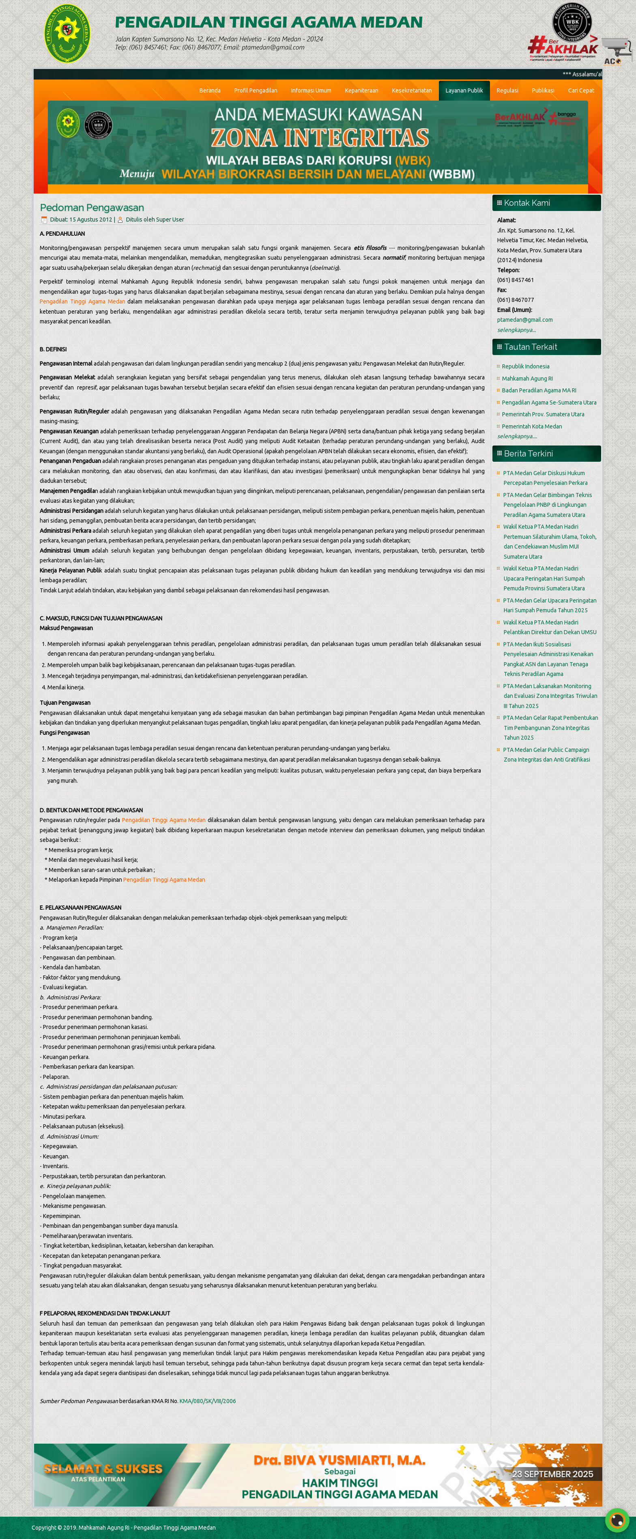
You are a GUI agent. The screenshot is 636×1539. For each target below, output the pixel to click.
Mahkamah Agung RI (527, 378)
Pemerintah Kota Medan (532, 426)
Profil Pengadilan (255, 90)
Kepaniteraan (361, 90)
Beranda (210, 90)
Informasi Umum (311, 90)
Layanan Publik (464, 90)
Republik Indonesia (526, 366)
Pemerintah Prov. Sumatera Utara (543, 414)
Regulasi (507, 90)
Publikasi (543, 90)
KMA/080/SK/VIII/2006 (208, 1401)
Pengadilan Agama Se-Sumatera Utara (549, 402)
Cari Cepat (581, 90)
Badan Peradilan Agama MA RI (539, 390)
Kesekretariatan (412, 90)
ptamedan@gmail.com (525, 319)
